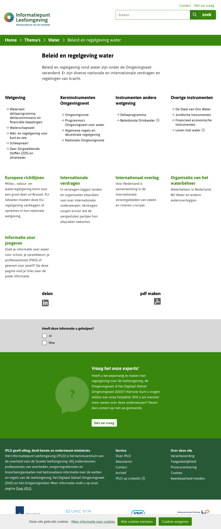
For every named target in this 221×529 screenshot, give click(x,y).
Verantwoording (182, 456)
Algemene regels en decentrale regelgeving (82, 132)
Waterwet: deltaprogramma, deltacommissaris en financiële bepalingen (26, 115)
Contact (185, 5)
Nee (52, 342)
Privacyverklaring (184, 467)
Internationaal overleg (137, 177)
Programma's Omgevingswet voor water (84, 122)
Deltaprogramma (133, 115)
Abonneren (124, 461)
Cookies (176, 473)
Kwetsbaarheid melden (188, 478)
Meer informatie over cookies (93, 521)
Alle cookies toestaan (137, 521)
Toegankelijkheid (183, 461)
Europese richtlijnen (24, 177)
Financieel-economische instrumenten (194, 122)
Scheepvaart (19, 143)
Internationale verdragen (74, 180)
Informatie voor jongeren (20, 240)
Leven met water (190, 130)
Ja (50, 335)
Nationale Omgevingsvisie (84, 140)
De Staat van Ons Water (193, 109)
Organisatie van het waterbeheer (189, 180)
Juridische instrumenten (193, 115)
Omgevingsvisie (77, 115)
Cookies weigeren (175, 521)
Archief (121, 473)
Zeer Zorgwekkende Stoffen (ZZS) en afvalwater (25, 153)
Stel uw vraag (204, 5)
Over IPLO (23, 488)
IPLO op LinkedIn (130, 478)
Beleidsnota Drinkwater (139, 120)
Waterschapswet (22, 127)
